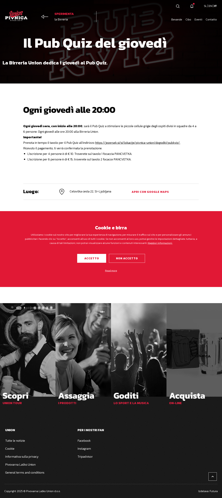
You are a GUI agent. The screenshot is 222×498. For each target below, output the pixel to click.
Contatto (211, 19)
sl (206, 6)
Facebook (84, 440)
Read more (111, 270)
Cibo (188, 19)
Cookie (9, 448)
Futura (214, 491)
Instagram (84, 448)
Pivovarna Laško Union (20, 464)
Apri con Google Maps (150, 192)
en (211, 6)
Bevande (176, 19)
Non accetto (127, 258)
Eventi (198, 19)
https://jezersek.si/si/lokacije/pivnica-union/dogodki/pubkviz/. (137, 142)
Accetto (91, 258)
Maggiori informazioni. (160, 243)
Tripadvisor (85, 456)
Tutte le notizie (15, 440)
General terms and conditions (24, 472)
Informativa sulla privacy (22, 456)
